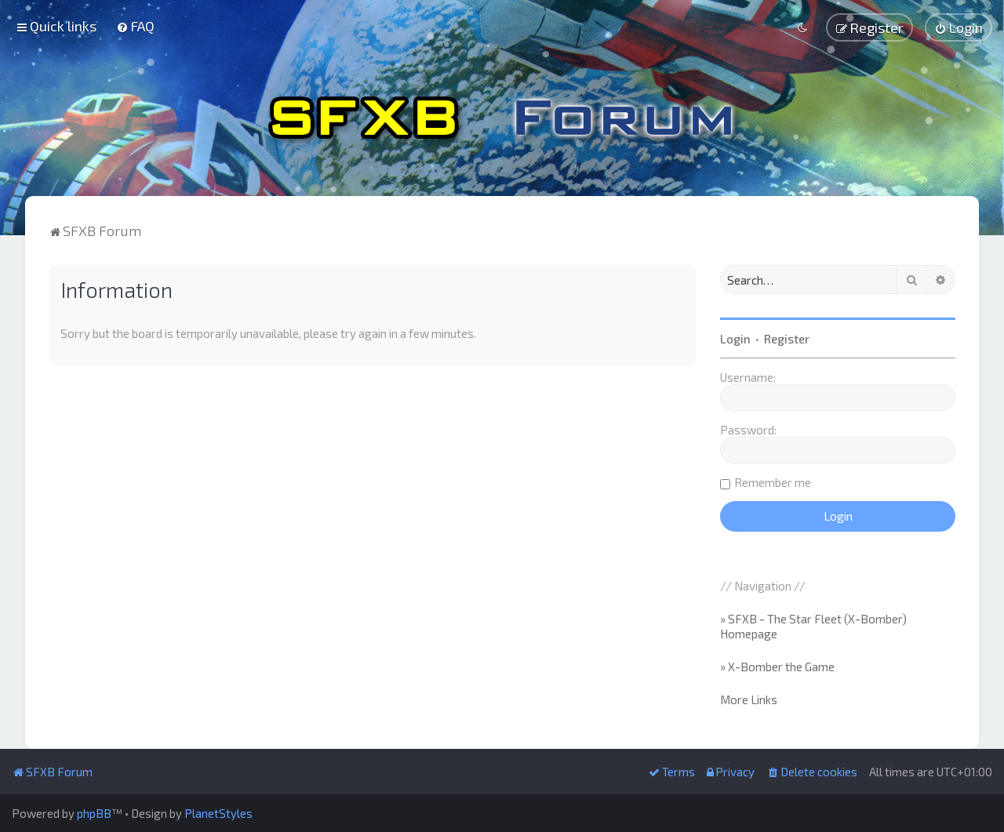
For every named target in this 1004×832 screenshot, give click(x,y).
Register (786, 337)
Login (735, 337)
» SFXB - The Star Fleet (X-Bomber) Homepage (813, 625)
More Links (748, 698)
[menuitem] (135, 25)
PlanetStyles (218, 813)
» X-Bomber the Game (777, 665)
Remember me (772, 481)
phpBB (94, 813)
